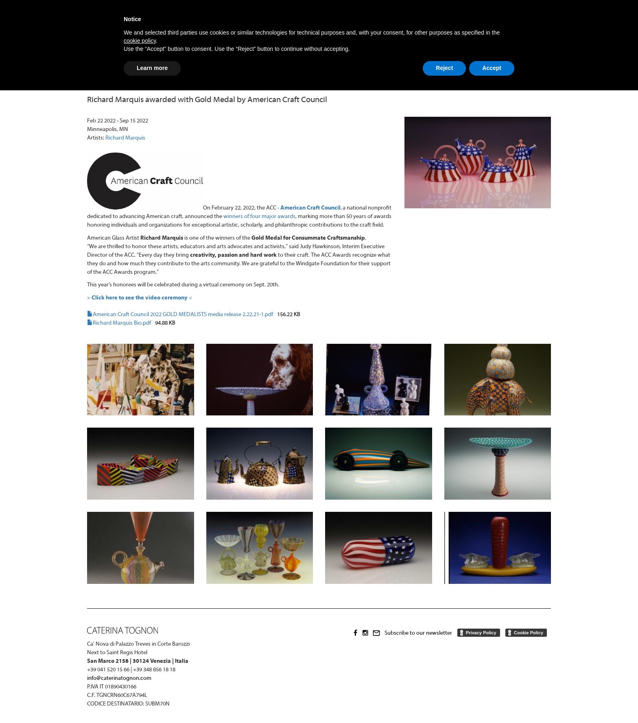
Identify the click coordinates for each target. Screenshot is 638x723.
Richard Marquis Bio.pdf (122, 323)
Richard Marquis (125, 138)
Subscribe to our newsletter (418, 633)
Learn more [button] (152, 68)
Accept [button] (491, 68)
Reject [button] (444, 68)
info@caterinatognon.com (119, 678)
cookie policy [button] (140, 40)
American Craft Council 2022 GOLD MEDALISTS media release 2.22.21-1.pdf (183, 315)
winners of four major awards (259, 217)
